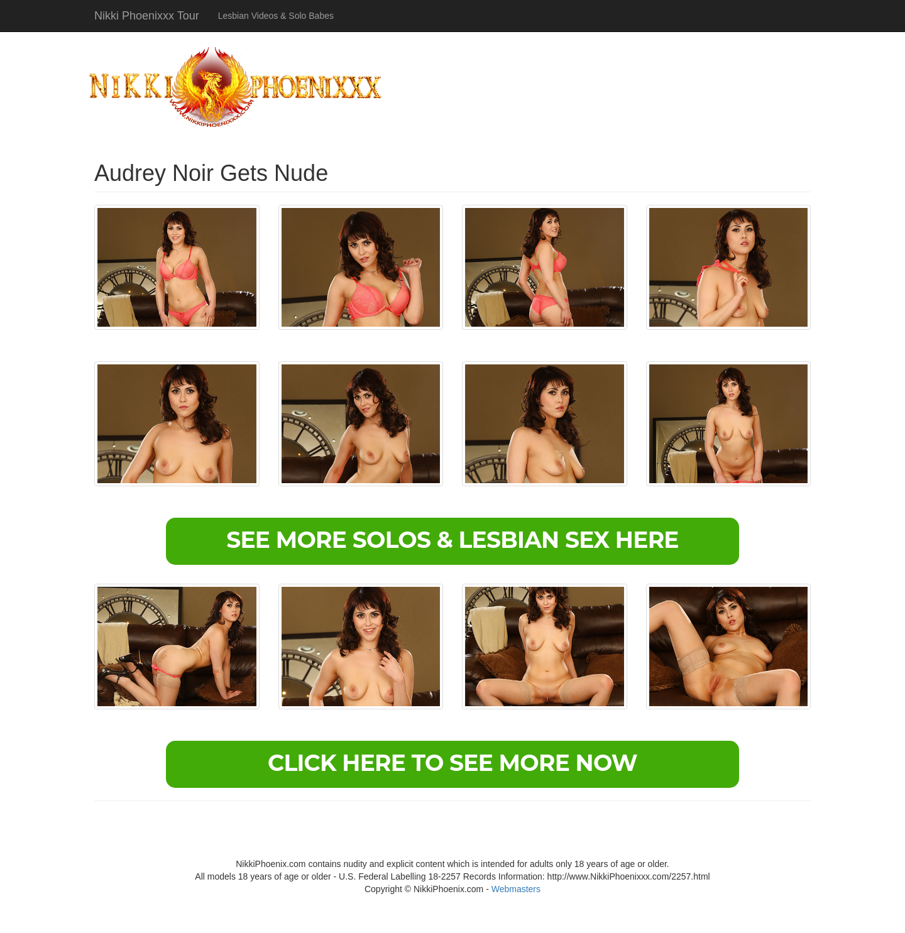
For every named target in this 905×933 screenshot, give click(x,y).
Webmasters (515, 889)
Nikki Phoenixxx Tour (146, 15)
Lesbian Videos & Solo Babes (276, 16)
